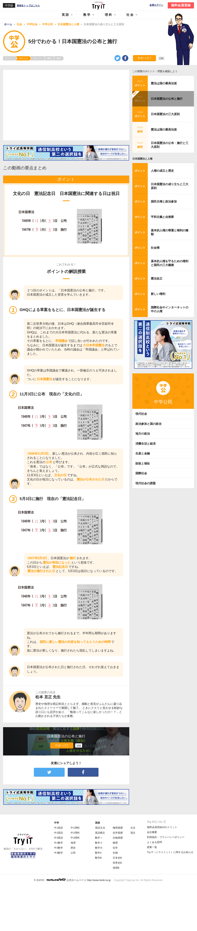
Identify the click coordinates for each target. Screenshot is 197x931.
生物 (115, 852)
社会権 (155, 247)
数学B (98, 857)
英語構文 (100, 832)
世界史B (117, 862)
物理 (115, 842)
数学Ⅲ (99, 847)
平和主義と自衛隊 (162, 216)
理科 (109, 14)
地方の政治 (142, 433)
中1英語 (58, 827)
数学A (98, 852)
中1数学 (58, 842)
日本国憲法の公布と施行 (167, 98)
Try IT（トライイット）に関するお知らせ (170, 852)
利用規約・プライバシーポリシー (165, 837)
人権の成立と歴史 (162, 170)
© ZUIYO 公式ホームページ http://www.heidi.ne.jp (72, 880)
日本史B (117, 857)
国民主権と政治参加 (164, 201)
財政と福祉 (142, 463)
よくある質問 (154, 842)
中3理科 (75, 837)
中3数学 (58, 852)
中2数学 (58, 847)
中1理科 (75, 827)
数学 (87, 14)
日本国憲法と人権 (142, 158)
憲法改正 (156, 278)
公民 (73, 852)
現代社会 (141, 413)
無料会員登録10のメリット (162, 827)
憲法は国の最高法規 (164, 83)
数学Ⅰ (99, 837)
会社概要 (152, 832)
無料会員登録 (181, 5)
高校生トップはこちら (28, 5)
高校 (97, 822)
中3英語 (58, 837)
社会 (130, 14)
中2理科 (75, 832)
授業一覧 (152, 847)
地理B (116, 867)
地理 (73, 842)
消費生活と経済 (145, 443)
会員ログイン (156, 5)
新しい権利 (158, 293)
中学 (56, 822)
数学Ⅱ (99, 842)
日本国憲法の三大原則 (165, 114)
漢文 (132, 832)
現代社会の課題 (145, 483)
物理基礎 (118, 827)
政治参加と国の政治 (148, 423)
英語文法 (100, 827)
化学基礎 (118, 832)
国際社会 (141, 473)
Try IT (98, 5)
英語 (65, 14)
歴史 (73, 847)
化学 (115, 847)
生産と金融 (142, 453)
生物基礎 (118, 837)
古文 (132, 827)
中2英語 (58, 832)
